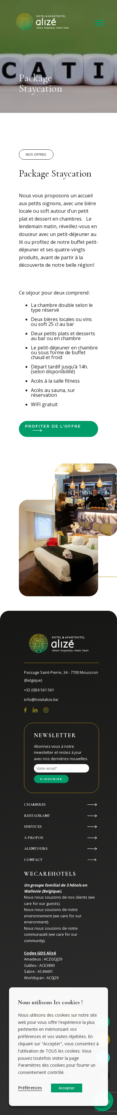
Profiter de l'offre (53, 426)
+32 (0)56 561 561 (39, 690)
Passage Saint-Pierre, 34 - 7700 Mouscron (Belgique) (61, 676)
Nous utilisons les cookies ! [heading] (50, 1002)
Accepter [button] (66, 1088)
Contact (33, 859)
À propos (33, 837)
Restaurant (37, 815)
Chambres (35, 804)
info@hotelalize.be (41, 699)
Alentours (36, 848)
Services (33, 826)
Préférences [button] (30, 1088)
